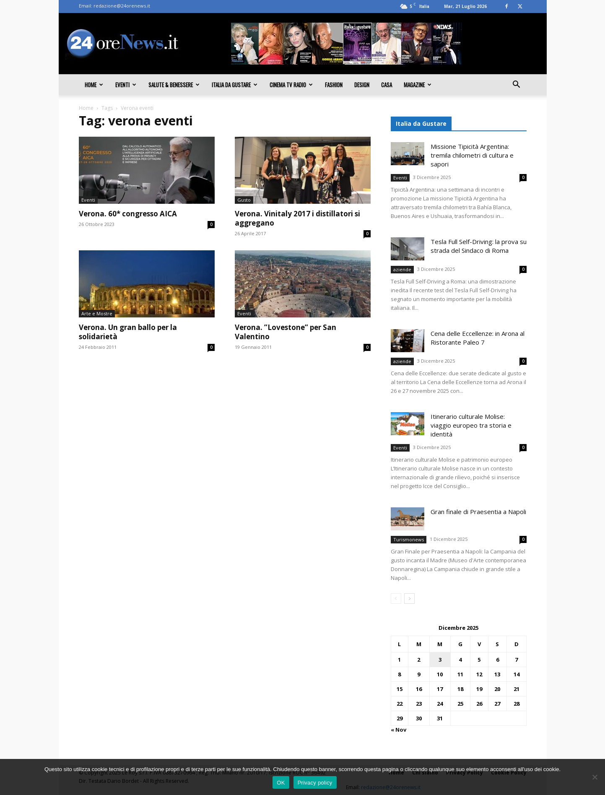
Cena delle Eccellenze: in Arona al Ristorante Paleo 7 (478, 337)
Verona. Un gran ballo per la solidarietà (128, 331)
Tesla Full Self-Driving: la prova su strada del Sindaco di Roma (479, 246)
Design (361, 85)
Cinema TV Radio (291, 85)
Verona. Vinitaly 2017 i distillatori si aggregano (297, 218)
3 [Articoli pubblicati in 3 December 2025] (440, 659)
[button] (516, 85)
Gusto (244, 200)
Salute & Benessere (174, 85)
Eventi (125, 85)
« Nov (398, 729)
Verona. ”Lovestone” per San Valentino (285, 331)
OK (281, 782)
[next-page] (409, 598)
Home (94, 85)
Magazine (417, 85)
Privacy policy (315, 782)
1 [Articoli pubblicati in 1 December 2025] (399, 659)
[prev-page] (396, 598)
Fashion (334, 85)
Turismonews (408, 539)
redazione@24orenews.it (121, 6)
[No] (594, 777)
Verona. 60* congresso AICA (128, 213)
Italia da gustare (234, 85)
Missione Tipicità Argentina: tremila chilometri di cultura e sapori (472, 155)
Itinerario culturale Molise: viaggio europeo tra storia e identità (471, 425)
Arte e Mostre (96, 313)
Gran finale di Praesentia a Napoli (478, 511)
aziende (402, 269)
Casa (386, 85)
